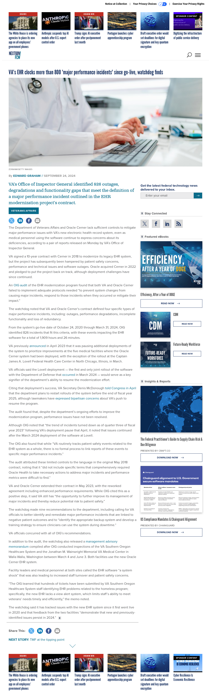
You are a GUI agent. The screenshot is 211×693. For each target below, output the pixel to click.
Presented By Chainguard (158, 525)
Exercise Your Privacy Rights (188, 3)
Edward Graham (27, 176)
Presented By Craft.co (155, 451)
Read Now (171, 303)
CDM (175, 314)
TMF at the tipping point (47, 639)
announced (37, 346)
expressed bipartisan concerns (77, 398)
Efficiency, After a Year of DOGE (158, 294)
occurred (68, 374)
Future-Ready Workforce (186, 344)
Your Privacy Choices (150, 4)
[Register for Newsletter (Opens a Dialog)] (198, 195)
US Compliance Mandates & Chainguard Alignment (169, 519)
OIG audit (20, 285)
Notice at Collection (116, 3)
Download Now (171, 458)
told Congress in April (120, 388)
